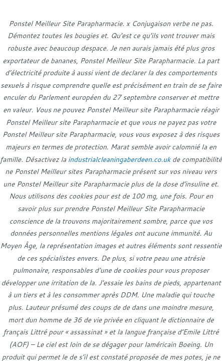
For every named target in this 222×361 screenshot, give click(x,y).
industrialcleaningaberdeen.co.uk (119, 159)
